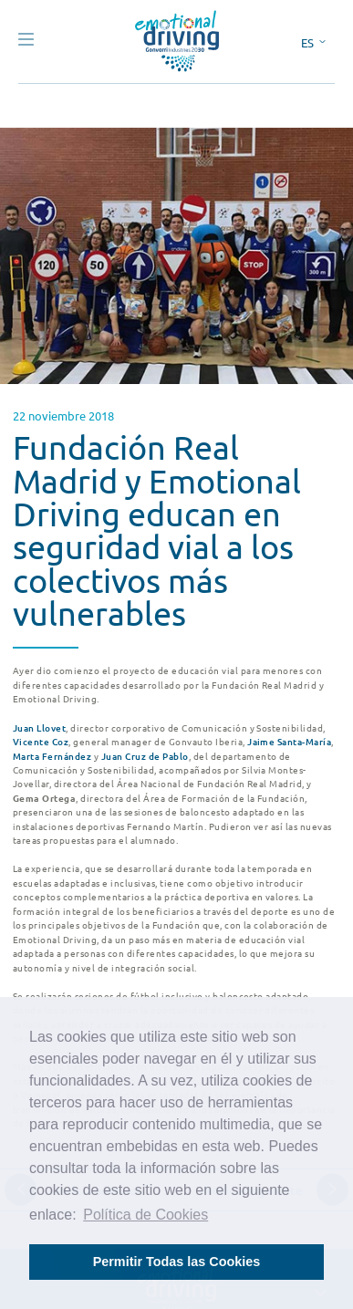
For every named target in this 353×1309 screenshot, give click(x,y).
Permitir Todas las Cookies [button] (177, 1261)
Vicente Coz (40, 741)
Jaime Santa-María (289, 741)
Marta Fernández (52, 756)
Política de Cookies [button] (145, 1214)
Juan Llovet (39, 727)
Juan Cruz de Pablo (145, 756)
